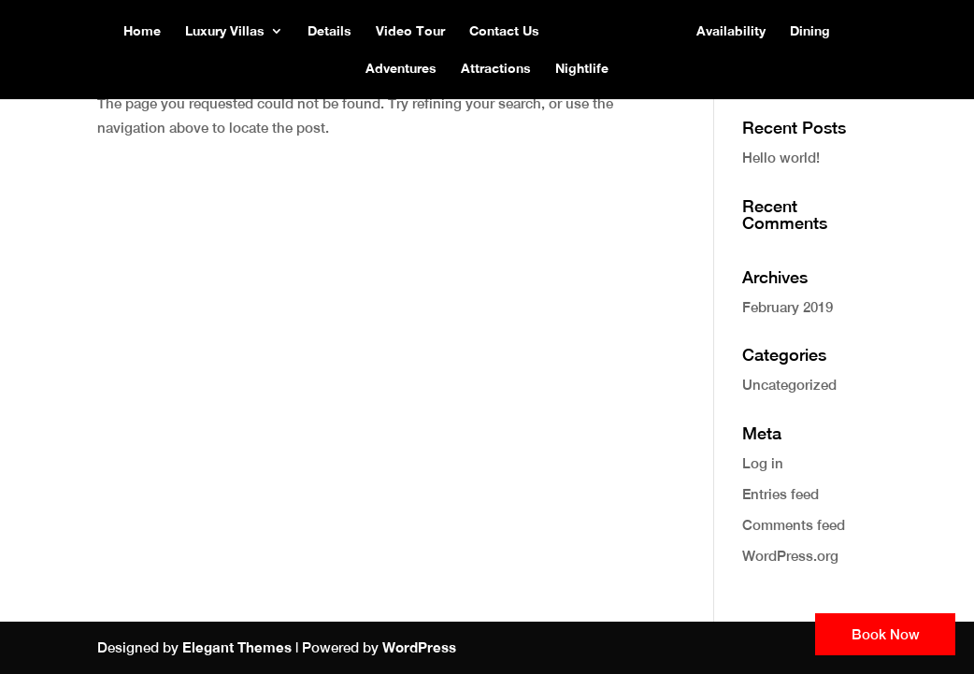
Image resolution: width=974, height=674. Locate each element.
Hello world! (781, 157)
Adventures (401, 69)
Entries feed (780, 494)
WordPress (419, 646)
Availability (731, 31)
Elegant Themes (237, 646)
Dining (810, 31)
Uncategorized (789, 385)
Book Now (886, 634)
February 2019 (787, 307)
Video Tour (410, 31)
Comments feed (793, 525)
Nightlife (582, 69)
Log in (762, 463)
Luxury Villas (225, 31)
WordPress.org (790, 556)
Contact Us (504, 31)
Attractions (496, 69)
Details (329, 31)
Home (142, 31)
